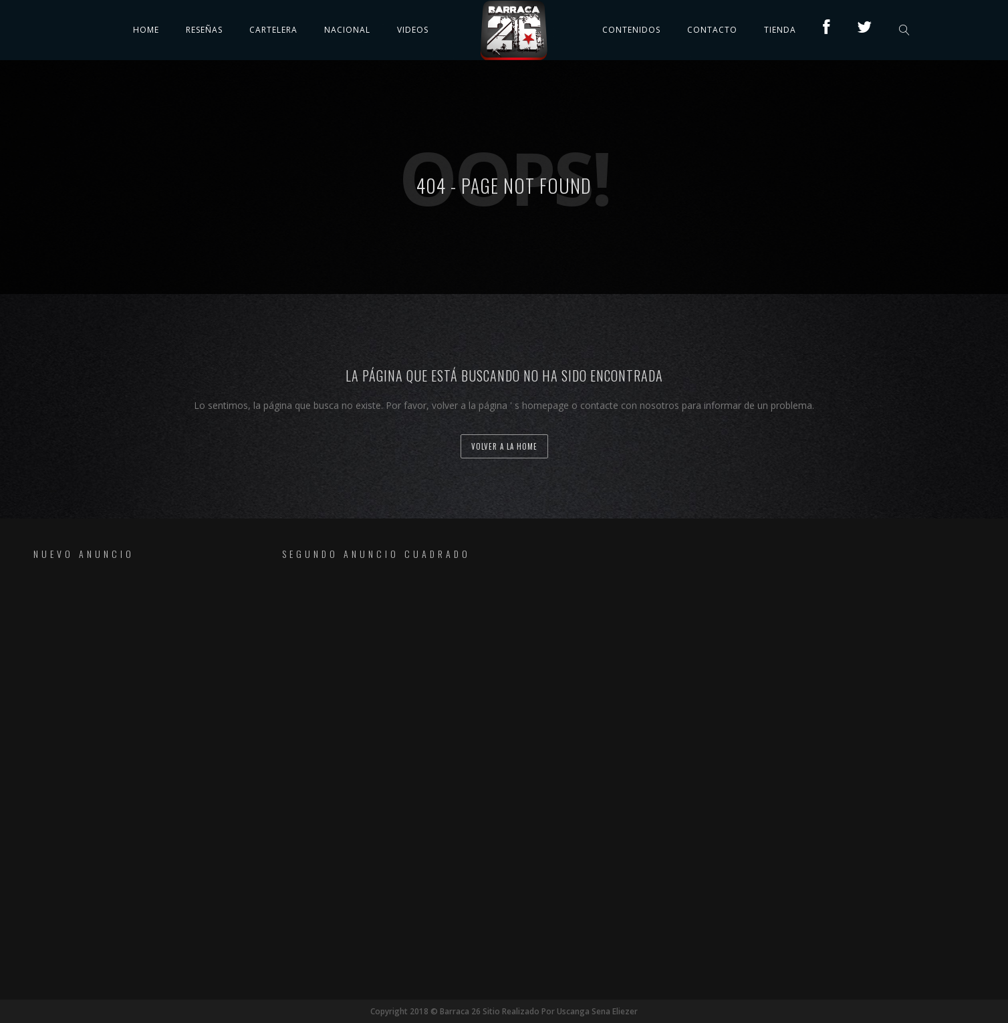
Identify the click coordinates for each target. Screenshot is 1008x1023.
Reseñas (204, 29)
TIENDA (780, 29)
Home (146, 29)
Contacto (712, 29)
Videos (412, 29)
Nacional (347, 29)
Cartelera (273, 29)
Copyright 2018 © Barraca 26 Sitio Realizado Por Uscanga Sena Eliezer (504, 1011)
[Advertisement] (122, 779)
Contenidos (631, 29)
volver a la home (504, 446)
